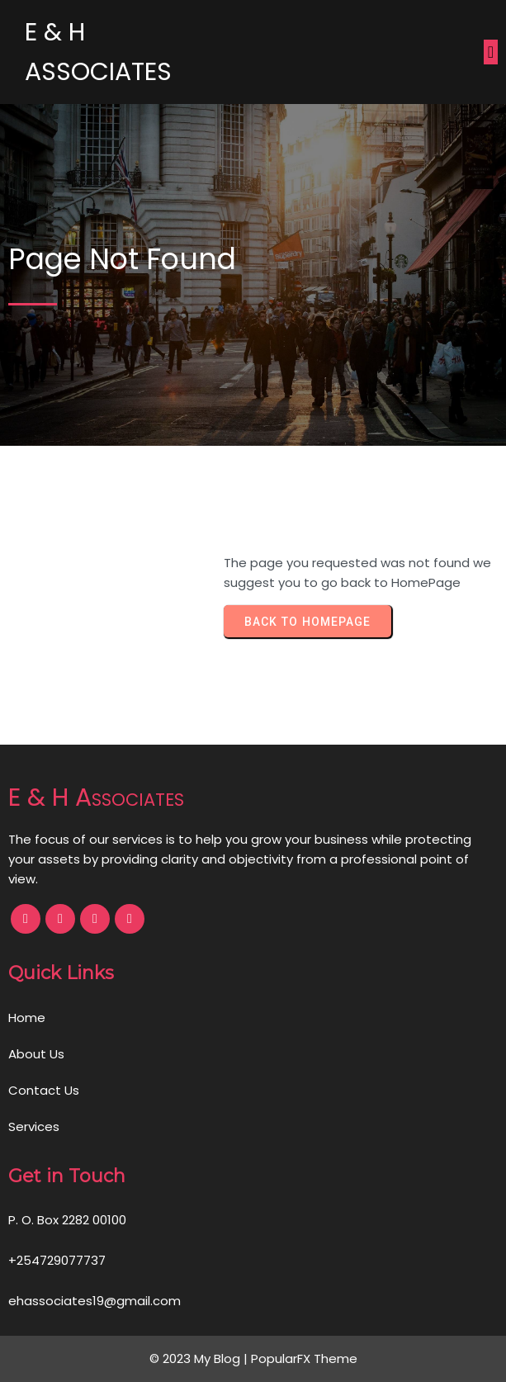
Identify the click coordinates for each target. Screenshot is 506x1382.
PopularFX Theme (304, 1358)
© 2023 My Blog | (200, 1358)
